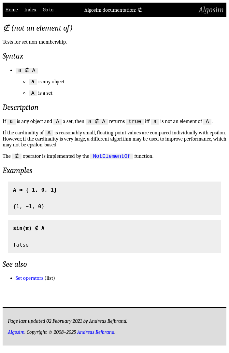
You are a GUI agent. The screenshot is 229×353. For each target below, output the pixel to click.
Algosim (211, 9)
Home (11, 10)
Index (30, 10)
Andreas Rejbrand (96, 337)
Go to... (49, 10)
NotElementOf (110, 160)
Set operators (29, 283)
